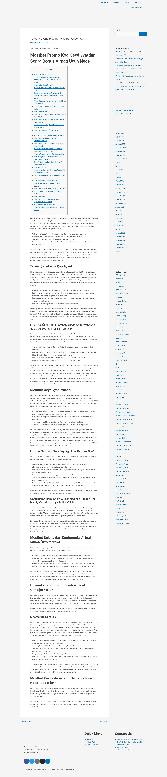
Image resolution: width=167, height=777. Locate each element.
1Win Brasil (119, 274)
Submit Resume (136, 7)
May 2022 (118, 215)
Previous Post (26, 724)
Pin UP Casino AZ (121, 480)
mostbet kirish (120, 430)
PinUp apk (119, 487)
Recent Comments (124, 109)
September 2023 (121, 157)
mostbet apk (119, 390)
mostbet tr (119, 444)
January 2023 (120, 186)
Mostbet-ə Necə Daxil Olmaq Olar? (46, 138)
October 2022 (120, 197)
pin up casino (120, 476)
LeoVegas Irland (121, 383)
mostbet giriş (120, 419)
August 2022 (120, 204)
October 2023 (120, 154)
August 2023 (120, 161)
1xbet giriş (119, 332)
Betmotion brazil (121, 354)
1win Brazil (119, 278)
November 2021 (121, 237)
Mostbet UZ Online (122, 458)
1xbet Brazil (119, 321)
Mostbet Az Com (40, 199)
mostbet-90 (90, 669)
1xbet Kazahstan (121, 336)
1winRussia (119, 300)
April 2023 (119, 175)
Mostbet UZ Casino (122, 451)
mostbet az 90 (120, 394)
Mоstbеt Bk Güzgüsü (41, 111)
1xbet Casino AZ (121, 325)
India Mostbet (120, 372)
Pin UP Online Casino (122, 484)
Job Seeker (104, 2)
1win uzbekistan (121, 296)
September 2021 (121, 244)
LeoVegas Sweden (122, 386)
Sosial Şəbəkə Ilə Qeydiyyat (43, 74)
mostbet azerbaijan (122, 401)
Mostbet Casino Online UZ (124, 411)
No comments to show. (123, 112)
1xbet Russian (120, 339)
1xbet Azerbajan (121, 314)
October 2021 (120, 240)
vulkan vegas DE (121, 505)
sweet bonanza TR (121, 495)
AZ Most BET (120, 343)
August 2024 (120, 136)
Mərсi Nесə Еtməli (40, 167)
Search (117, 30)
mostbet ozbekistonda (123, 437)
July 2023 (118, 164)
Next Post (104, 724)
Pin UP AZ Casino (121, 469)
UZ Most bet (119, 502)
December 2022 (121, 190)
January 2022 (120, 229)
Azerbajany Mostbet (122, 347)
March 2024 (119, 139)
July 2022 (118, 208)
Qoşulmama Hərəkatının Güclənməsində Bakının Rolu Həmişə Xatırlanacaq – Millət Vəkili (49, 95)
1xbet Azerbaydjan (122, 318)
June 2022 (119, 211)
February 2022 (120, 226)
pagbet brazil (120, 466)
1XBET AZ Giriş (120, 310)
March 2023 (119, 179)
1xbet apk (118, 303)
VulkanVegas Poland (122, 513)
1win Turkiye (119, 293)
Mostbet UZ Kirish (121, 455)
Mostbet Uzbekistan (122, 462)
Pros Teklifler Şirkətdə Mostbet (45, 207)
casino (117, 361)
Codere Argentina (121, 365)
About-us (127, 2)
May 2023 (118, 172)
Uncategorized (120, 498)
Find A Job (138, 2)
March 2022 (119, 222)
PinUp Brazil (119, 491)
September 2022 (121, 200)
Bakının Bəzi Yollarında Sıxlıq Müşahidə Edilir (50, 135)
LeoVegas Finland (121, 375)
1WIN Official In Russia (123, 289)
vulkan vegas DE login (123, 509)
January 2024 (120, 143)
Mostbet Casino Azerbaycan (125, 408)
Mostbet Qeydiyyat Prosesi (43, 85)
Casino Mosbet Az (40, 141)
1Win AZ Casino (121, 271)
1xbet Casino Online (122, 329)
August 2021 (120, 247)
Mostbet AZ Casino (122, 397)
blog (117, 357)
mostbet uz (119, 448)
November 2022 (121, 193)
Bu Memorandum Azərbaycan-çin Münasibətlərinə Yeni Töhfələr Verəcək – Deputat (48, 183)
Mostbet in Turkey (121, 422)
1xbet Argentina (121, 307)
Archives (119, 132)
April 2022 (119, 219)
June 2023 (119, 168)
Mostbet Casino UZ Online (124, 415)
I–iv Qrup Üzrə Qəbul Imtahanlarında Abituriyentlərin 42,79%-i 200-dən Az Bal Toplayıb (48, 79)
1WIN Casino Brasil (122, 285)
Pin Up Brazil (119, 473)
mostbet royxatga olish (123, 440)
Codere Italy (119, 368)
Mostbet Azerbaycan (38, 42)
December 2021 (121, 233)
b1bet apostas (120, 350)
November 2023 (121, 150)
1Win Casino (119, 282)
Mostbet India (120, 426)
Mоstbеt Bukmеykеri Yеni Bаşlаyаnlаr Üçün (49, 154)
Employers (116, 2)
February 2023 (120, 182)
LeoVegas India (120, 379)
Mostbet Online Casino (123, 433)
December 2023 (121, 146)
